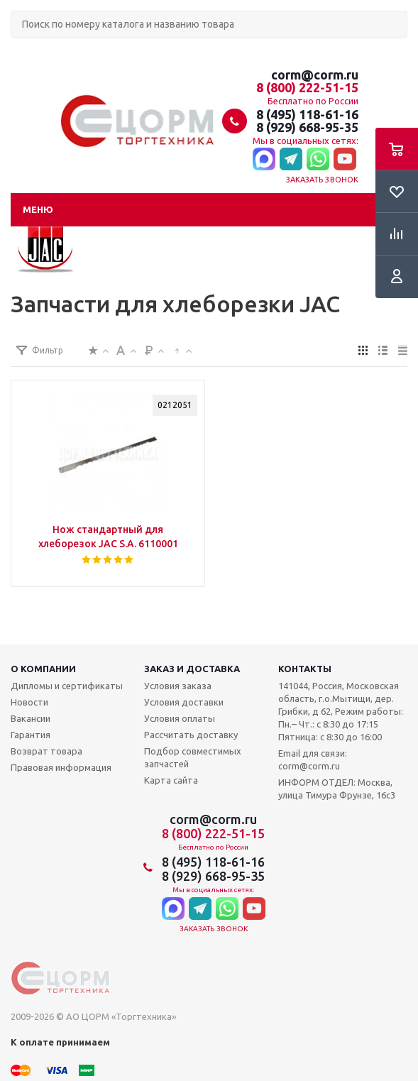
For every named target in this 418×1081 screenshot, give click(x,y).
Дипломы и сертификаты (67, 686)
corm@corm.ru (314, 74)
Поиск (18, 50)
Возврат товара (46, 751)
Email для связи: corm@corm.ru (312, 759)
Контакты (304, 669)
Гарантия (30, 735)
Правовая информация (61, 767)
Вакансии (30, 718)
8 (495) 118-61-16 (307, 114)
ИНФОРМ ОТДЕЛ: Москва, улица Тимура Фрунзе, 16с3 (336, 788)
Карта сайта (171, 780)
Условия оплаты (179, 718)
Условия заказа (177, 686)
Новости (29, 702)
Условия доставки (184, 702)
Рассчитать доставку (191, 735)
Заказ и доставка (192, 669)
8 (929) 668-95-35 (307, 127)
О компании (43, 669)
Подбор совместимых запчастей (192, 757)
